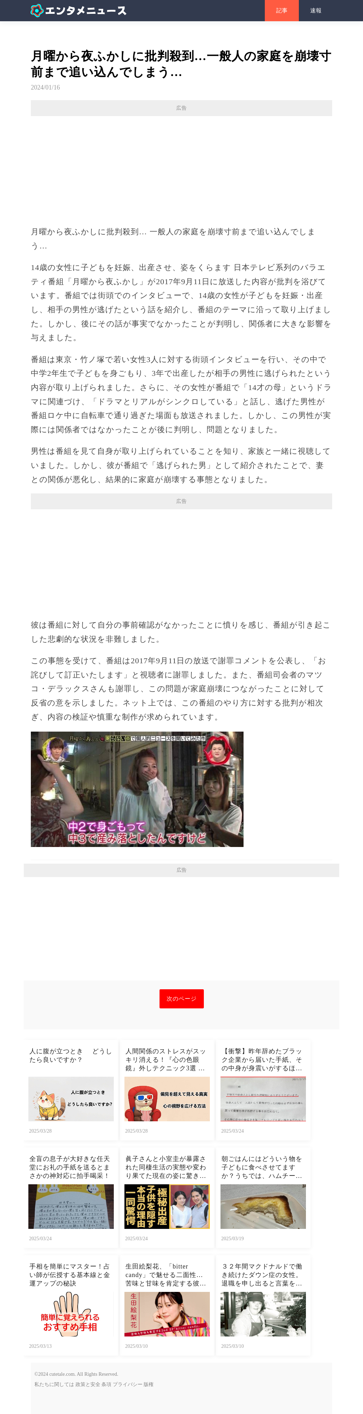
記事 (281, 10)
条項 (106, 1384)
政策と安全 (88, 1384)
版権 (148, 1384)
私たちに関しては (54, 1384)
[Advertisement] (181, 167)
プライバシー (128, 1384)
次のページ (182, 999)
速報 (316, 10)
